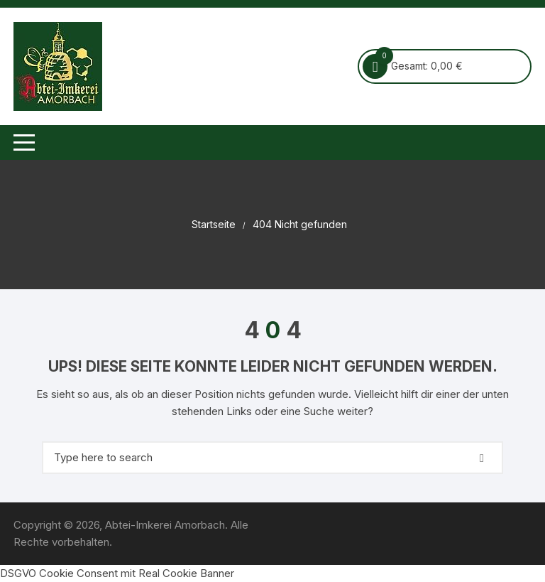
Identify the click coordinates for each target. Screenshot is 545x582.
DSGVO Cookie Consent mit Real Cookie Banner (117, 573)
